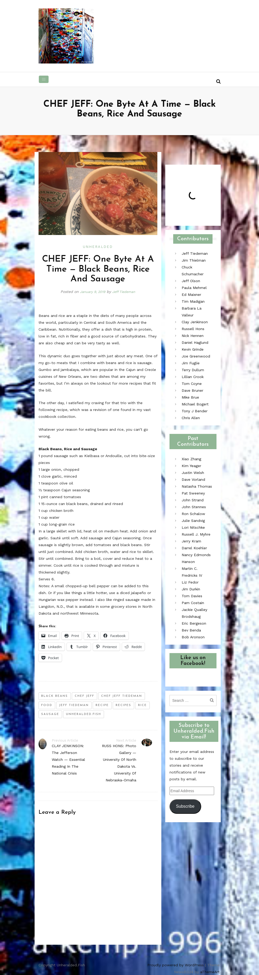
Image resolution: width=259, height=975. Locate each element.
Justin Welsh (193, 473)
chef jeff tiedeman (121, 695)
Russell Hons (193, 329)
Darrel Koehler (194, 548)
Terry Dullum (193, 370)
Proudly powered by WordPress (175, 965)
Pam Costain (193, 603)
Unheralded (98, 247)
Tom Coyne (192, 383)
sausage (50, 714)
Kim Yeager (191, 466)
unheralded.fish (83, 714)
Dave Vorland (193, 479)
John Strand (193, 500)
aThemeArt (210, 971)
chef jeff (84, 695)
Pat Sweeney (193, 493)
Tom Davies (192, 596)
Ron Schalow (193, 514)
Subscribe (185, 806)
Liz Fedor (190, 582)
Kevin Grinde (193, 349)
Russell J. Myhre (196, 534)
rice (142, 705)
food (46, 705)
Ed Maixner (191, 294)
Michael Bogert (195, 404)
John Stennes (194, 507)
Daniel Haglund (195, 342)
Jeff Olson (191, 281)
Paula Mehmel (194, 288)
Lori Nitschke (193, 527)
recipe (102, 705)
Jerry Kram (191, 541)
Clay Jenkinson (195, 322)
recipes (123, 705)
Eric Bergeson (194, 623)
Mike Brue (190, 397)
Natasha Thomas (197, 486)
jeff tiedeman (74, 705)
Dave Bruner (192, 390)
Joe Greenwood (196, 356)
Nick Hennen (193, 336)
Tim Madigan (193, 301)
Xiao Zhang (191, 459)
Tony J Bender (195, 411)
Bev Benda (191, 630)
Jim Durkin (191, 589)
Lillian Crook (193, 377)
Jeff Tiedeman (125, 292)
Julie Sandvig (193, 520)
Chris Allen (191, 418)
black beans (54, 695)
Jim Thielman (194, 260)
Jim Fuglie (191, 363)
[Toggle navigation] (44, 79)
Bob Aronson (193, 637)
